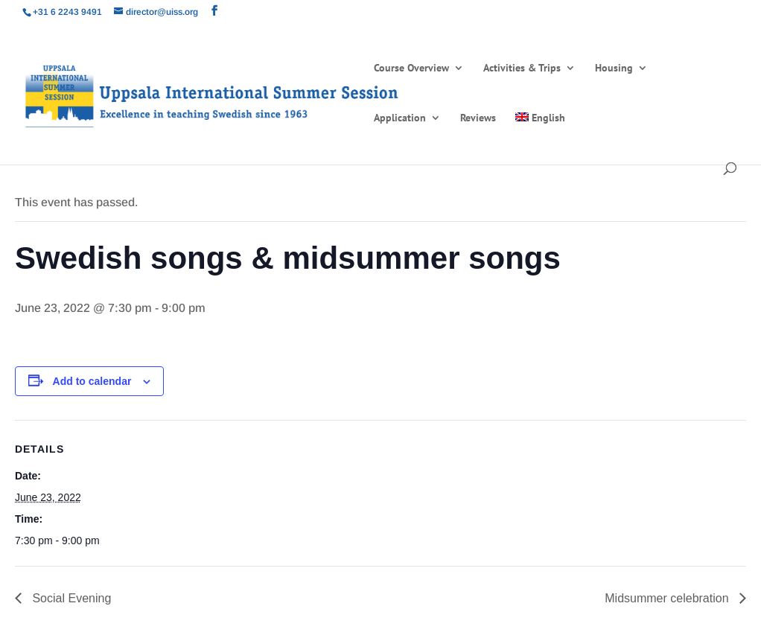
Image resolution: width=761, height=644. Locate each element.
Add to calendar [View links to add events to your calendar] (92, 381)
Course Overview (411, 68)
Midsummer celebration (668, 598)
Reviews (478, 118)
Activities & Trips (522, 68)
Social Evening (70, 598)
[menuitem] (540, 137)
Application (400, 118)
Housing (614, 68)
